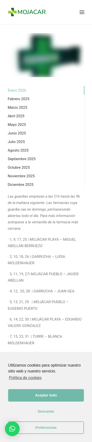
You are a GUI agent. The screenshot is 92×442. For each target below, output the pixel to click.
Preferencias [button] (45, 428)
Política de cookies (25, 378)
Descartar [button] (46, 411)
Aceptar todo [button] (46, 395)
